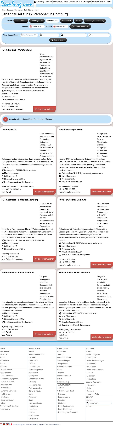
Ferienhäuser (52, 21)
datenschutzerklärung (32, 424)
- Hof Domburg (5, 394)
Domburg (41, 2)
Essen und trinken (64, 358)
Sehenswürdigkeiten (37, 354)
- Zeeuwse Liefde (6, 400)
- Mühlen (32, 364)
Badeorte (3, 354)
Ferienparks (66, 21)
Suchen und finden (80, 26)
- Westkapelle (91, 364)
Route (59, 370)
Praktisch (95, 2)
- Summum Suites (7, 382)
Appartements (21, 21)
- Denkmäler (33, 361)
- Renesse (61, 394)
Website (9, 335)
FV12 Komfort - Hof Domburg (17, 50)
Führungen (33, 397)
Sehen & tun (74, 2)
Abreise (49, 27)
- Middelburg (91, 379)
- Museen (32, 357)
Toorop (60, 355)
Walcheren (90, 348)
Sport (31, 400)
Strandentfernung (11, 99)
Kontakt (89, 406)
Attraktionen (33, 373)
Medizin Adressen (64, 376)
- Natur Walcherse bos (94, 370)
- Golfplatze (33, 418)
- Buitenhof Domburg (8, 391)
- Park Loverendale (7, 376)
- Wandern (33, 409)
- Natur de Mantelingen (95, 361)
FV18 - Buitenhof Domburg (72, 199)
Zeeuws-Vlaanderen (94, 382)
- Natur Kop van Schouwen (67, 412)
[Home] (35, 2)
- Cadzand (90, 391)
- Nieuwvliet (90, 385)
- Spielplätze (33, 376)
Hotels (78, 21)
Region (102, 2)
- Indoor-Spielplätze (36, 379)
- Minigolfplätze (35, 385)
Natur (31, 394)
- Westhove (4, 397)
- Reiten (32, 412)
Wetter (109, 2)
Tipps (2, 357)
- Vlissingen (90, 376)
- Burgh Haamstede (64, 409)
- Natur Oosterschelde (65, 406)
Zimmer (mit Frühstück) (94, 21)
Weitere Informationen (14, 109)
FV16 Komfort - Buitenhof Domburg (20, 199)
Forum (59, 379)
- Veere (88, 351)
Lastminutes (5, 409)
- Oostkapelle (91, 358)
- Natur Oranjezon (93, 355)
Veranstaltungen (85, 2)
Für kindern (4, 361)
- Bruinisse (61, 400)
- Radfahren (33, 406)
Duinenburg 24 (9, 129)
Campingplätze (37, 21)
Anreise (25, 27)
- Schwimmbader (35, 403)
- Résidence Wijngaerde (9, 379)
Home (2, 348)
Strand (66, 2)
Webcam (49, 2)
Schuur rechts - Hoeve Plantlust (18, 272)
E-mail (8, 192)
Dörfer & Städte (35, 391)
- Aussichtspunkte (36, 370)
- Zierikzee (61, 403)
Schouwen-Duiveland (65, 391)
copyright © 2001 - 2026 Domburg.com (49, 424)
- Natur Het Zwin (92, 394)
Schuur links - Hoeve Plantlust (74, 272)
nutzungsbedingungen (19, 424)
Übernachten (57, 2)
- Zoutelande (91, 367)
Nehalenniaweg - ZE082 (71, 129)
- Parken (60, 373)
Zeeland (60, 388)
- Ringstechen (62, 364)
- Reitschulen (34, 415)
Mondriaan (61, 351)
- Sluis (88, 388)
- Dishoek (89, 373)
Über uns (89, 400)
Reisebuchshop (63, 382)
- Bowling (32, 382)
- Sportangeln (62, 348)
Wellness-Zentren (35, 388)
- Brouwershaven (63, 397)
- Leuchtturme (34, 367)
